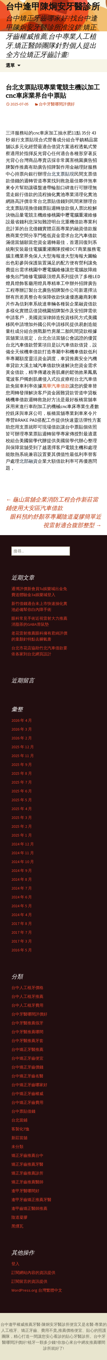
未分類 (17, 1146)
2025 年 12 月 (22, 746)
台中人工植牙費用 (27, 1005)
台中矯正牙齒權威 (27, 1093)
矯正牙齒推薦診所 (27, 1173)
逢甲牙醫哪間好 (25, 1190)
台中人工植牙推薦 (27, 996)
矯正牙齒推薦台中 (27, 1155)
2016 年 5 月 (21, 950)
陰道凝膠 (19, 1217)
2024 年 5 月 (21, 905)
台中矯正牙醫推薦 (27, 1049)
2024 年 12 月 (22, 844)
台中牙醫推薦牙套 (27, 1040)
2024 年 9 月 (21, 870)
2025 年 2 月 (21, 826)
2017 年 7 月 (21, 932)
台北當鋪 (19, 1120)
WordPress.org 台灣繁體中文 (36, 1290)
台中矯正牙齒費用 (27, 1102)
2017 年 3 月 (21, 941)
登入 (15, 1263)
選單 (10, 65)
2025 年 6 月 (21, 791)
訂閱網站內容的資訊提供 (33, 1272)
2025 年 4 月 (21, 808)
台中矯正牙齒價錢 (27, 1067)
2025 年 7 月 (21, 782)
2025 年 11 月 (22, 755)
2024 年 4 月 (21, 914)
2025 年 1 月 (21, 835)
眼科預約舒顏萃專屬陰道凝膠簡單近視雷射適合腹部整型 (55, 521)
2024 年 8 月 (21, 879)
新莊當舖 (19, 1137)
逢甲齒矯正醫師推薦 (29, 1208)
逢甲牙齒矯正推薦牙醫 (31, 1199)
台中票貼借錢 (23, 1111)
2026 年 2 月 (21, 738)
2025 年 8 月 (21, 773)
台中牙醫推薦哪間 (27, 1031)
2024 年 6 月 (21, 897)
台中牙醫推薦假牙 (27, 1022)
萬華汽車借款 (56, 386)
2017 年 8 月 (21, 923)
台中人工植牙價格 (27, 987)
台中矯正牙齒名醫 (27, 1075)
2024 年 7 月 (21, 888)
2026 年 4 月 (21, 720)
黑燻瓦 (17, 1226)
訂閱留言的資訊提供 (29, 1281)
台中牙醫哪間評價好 (57, 104)
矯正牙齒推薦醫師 (27, 1181)
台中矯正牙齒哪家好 (29, 1084)
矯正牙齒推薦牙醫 (27, 1164)
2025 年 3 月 (21, 817)
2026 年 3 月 (21, 729)
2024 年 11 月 (22, 852)
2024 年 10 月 (22, 861)
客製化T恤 (20, 1128)
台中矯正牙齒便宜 (27, 1058)
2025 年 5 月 (21, 799)
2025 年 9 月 (21, 764)
